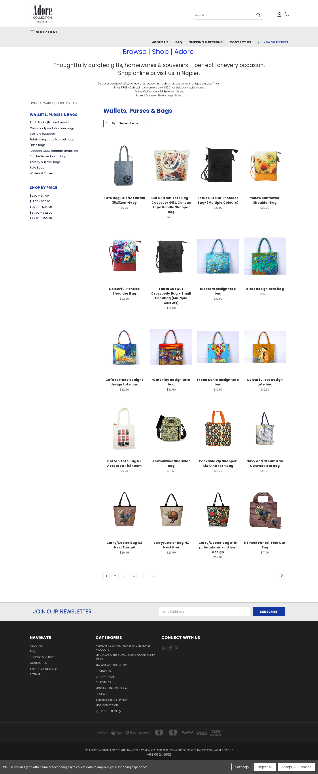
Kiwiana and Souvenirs (112, 665)
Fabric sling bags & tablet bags (52, 139)
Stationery (103, 671)
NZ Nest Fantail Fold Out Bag (265, 545)
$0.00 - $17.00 (39, 196)
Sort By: (111, 123)
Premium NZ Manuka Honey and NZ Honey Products (123, 647)
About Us (160, 42)
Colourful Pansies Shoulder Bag (124, 291)
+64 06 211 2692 (276, 42)
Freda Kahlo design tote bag (218, 382)
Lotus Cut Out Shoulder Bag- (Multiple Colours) (217, 200)
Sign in (35, 669)
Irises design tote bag (265, 289)
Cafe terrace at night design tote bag (124, 382)
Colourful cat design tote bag (265, 382)
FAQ (178, 42)
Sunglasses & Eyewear (112, 699)
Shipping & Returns (206, 42)
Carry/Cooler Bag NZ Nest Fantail (124, 545)
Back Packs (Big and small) (49, 122)
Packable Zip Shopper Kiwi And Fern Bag (218, 463)
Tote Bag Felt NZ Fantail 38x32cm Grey (124, 200)
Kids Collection (107, 705)
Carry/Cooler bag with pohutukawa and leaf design (218, 547)
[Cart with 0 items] (287, 14)
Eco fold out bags (42, 134)
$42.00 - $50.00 (41, 218)
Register (51, 669)
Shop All (101, 694)
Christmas (103, 682)
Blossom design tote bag (218, 291)
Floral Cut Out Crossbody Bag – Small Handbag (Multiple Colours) (171, 296)
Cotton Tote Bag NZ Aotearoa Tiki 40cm (124, 463)
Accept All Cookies (296, 766)
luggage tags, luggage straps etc (54, 151)
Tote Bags (37, 167)
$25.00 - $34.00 (41, 207)
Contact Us (240, 42)
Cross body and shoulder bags (52, 128)
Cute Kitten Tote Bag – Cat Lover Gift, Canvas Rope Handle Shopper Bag (171, 205)
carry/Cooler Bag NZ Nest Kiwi (171, 545)
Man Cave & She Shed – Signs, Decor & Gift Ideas (125, 657)
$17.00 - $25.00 (40, 201)
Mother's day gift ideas (112, 688)
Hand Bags (37, 145)
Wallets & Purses (42, 173)
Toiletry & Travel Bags (45, 162)
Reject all (265, 766)
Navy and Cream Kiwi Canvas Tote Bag (264, 463)
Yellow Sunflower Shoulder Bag (265, 200)
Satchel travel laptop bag (48, 156)
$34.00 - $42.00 (41, 213)
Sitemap (35, 674)
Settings (242, 766)
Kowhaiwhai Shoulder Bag (171, 463)
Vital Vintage (105, 676)
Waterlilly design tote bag (171, 382)
